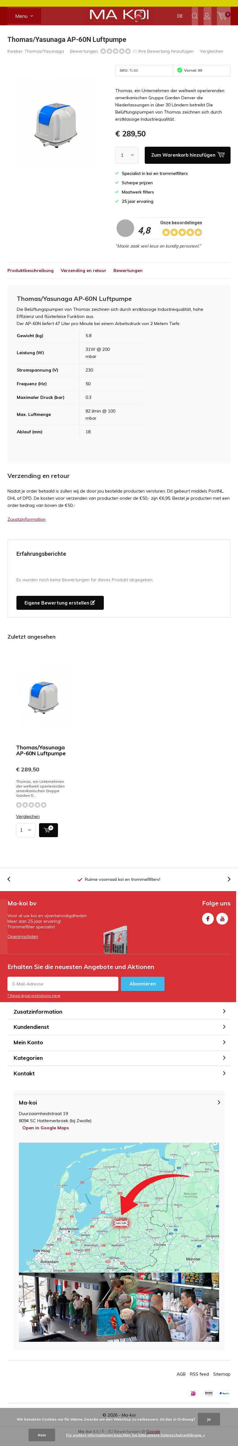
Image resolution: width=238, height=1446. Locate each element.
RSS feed (199, 1383)
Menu (21, 28)
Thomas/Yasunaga (44, 60)
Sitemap (222, 1383)
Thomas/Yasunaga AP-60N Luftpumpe (41, 759)
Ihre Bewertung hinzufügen (166, 60)
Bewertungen (128, 280)
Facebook (208, 926)
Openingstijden (22, 945)
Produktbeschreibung (30, 280)
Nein (42, 1435)
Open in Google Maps (45, 1137)
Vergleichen (211, 60)
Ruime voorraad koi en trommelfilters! (122, 888)
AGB (181, 1383)
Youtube (222, 926)
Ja (209, 1419)
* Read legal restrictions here (33, 1004)
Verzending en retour (83, 280)
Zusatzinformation (26, 528)
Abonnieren (143, 993)
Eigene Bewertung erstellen (59, 612)
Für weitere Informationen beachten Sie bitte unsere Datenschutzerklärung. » (135, 1435)
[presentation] (12, 888)
